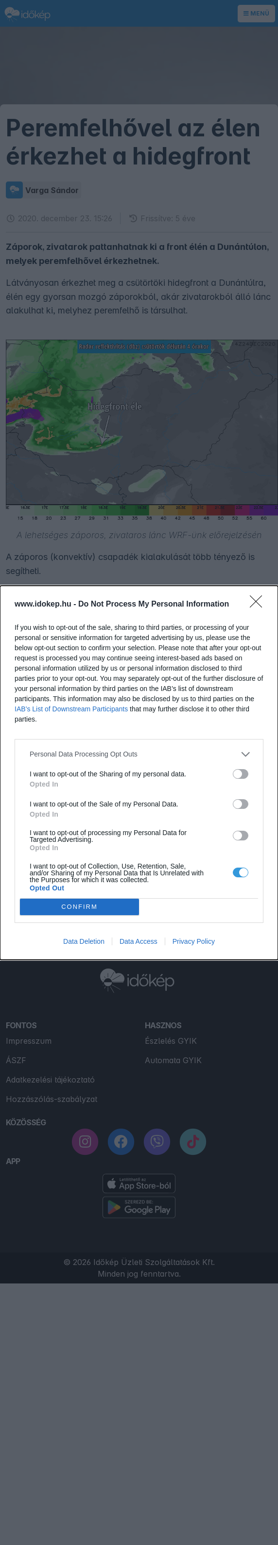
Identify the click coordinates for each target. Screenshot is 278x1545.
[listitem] (139, 754)
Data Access (138, 941)
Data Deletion (83, 941)
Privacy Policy (194, 941)
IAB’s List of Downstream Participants (71, 709)
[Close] (259, 604)
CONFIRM (79, 906)
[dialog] (139, 773)
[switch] (240, 774)
